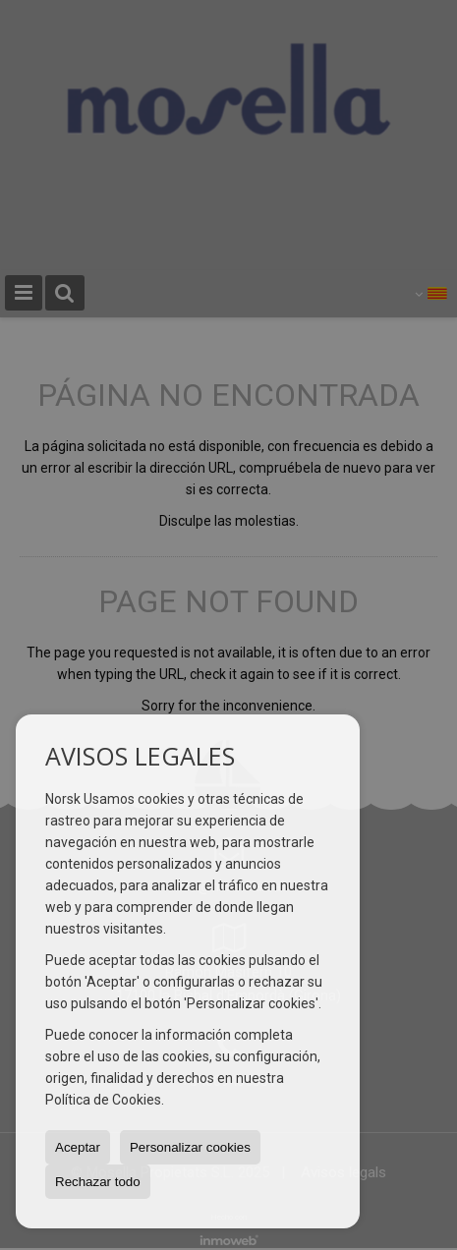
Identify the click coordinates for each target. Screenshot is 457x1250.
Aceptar (77, 1147)
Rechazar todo (98, 1181)
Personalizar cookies (190, 1147)
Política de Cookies (103, 1100)
